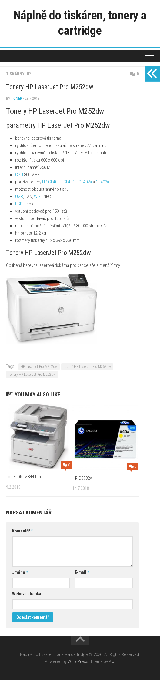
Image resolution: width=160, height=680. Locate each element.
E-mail (82, 572)
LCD (18, 204)
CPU (19, 174)
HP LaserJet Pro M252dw (39, 366)
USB (19, 196)
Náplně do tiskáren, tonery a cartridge (80, 23)
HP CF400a (52, 182)
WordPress (78, 661)
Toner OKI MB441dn (23, 476)
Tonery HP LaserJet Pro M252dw (32, 374)
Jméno (20, 572)
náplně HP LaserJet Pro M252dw (87, 366)
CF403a (102, 182)
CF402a (85, 182)
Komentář (22, 530)
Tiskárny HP (18, 73)
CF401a (70, 182)
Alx (111, 661)
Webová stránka (26, 593)
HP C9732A (82, 478)
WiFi (38, 196)
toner (16, 98)
